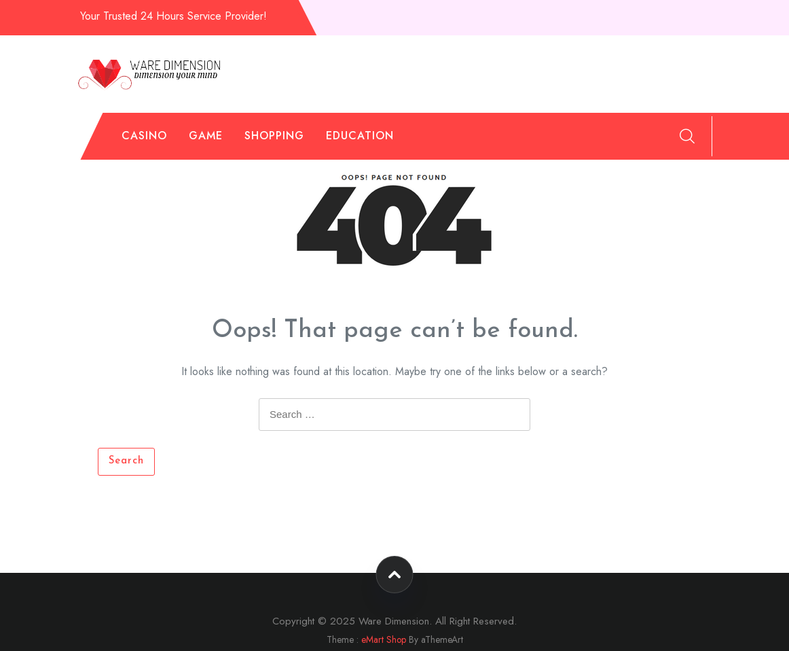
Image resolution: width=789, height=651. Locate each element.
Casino (144, 135)
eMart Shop (383, 639)
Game (206, 135)
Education (360, 135)
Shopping (274, 135)
